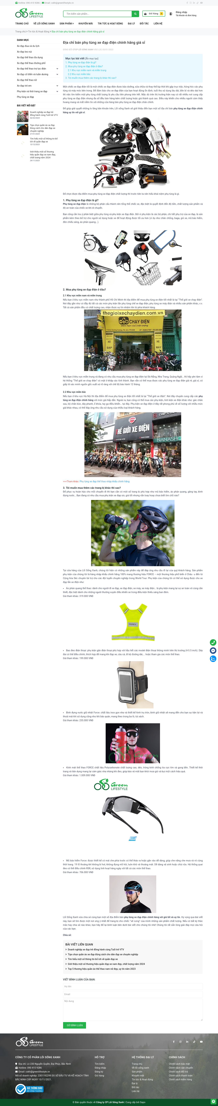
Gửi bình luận (74, 1025)
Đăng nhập (100, 1067)
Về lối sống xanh (44, 23)
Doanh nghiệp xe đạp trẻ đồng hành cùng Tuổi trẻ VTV (94, 949)
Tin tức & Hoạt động (110, 23)
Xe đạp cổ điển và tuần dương (32, 74)
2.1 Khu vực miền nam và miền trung (87, 70)
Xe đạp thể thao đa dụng (30, 57)
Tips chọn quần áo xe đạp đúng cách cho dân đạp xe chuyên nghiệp (101, 954)
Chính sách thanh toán (180, 1075)
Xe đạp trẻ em (24, 85)
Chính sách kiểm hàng (180, 1079)
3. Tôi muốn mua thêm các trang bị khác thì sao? (90, 78)
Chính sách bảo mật (179, 1064)
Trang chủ (22, 23)
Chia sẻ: (67, 935)
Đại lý (131, 23)
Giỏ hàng (153, 13)
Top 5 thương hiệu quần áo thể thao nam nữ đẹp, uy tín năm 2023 (100, 969)
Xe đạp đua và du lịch (28, 46)
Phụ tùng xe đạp (25, 97)
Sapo (142, 1102)
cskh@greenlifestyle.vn (62, 3)
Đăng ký (99, 1071)
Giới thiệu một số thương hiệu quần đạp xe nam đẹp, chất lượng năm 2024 (105, 964)
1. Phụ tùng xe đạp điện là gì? (80, 62)
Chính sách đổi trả (178, 1071)
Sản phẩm (67, 23)
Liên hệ (158, 23)
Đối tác (144, 23)
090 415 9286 (33, 3)
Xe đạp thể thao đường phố (31, 63)
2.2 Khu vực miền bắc (79, 74)
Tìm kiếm (100, 1064)
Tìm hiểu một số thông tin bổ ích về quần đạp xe (91, 959)
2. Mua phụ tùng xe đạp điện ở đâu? (84, 66)
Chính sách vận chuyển (181, 1067)
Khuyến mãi (86, 23)
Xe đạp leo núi (24, 51)
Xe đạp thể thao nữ (27, 80)
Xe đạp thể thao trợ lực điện (31, 68)
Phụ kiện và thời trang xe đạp (32, 91)
